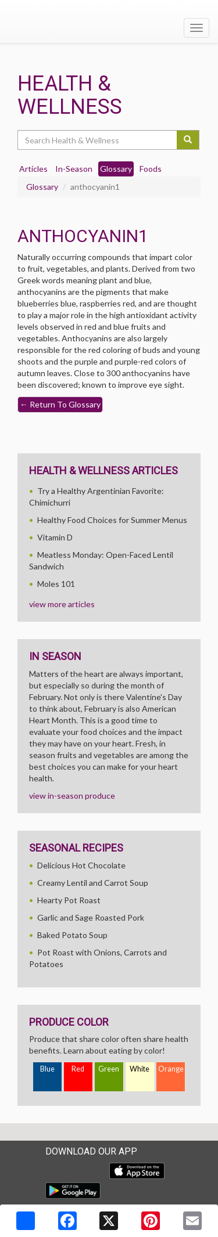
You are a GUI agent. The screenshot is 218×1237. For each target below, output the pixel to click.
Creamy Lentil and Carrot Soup (92, 883)
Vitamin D (55, 537)
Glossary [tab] (116, 169)
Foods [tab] (151, 169)
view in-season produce (72, 795)
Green (108, 1069)
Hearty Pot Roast (69, 900)
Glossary (42, 187)
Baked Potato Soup (72, 935)
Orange (171, 1069)
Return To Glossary (60, 404)
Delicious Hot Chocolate (81, 865)
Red (78, 1069)
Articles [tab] (33, 169)
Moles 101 (56, 584)
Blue (47, 1069)
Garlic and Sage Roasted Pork (90, 917)
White (139, 1069)
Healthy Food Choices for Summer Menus (112, 520)
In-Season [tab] (73, 169)
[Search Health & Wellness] (97, 140)
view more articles (62, 604)
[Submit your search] (188, 140)
